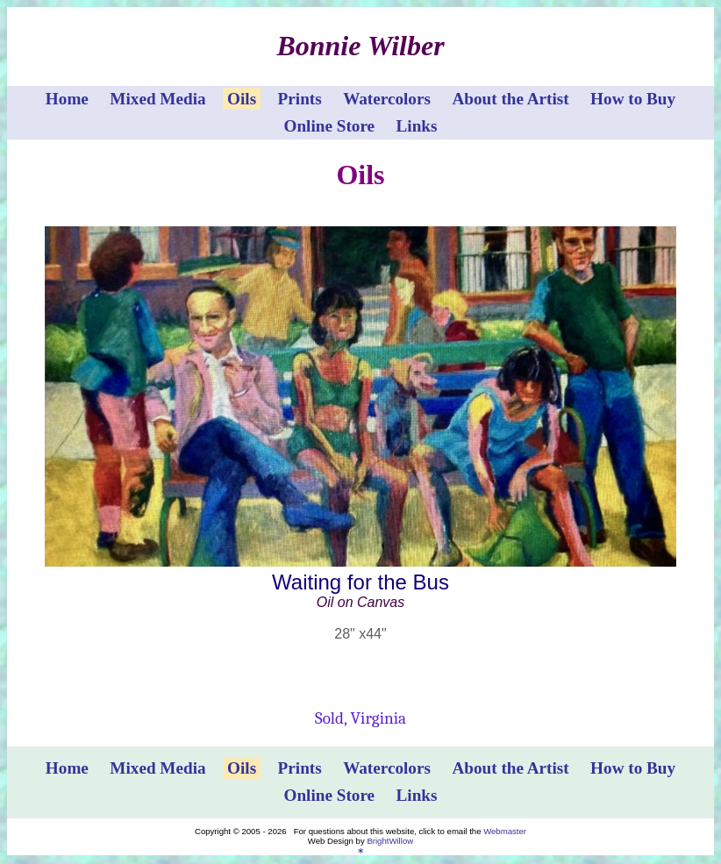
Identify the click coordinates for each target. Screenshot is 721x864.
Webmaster (504, 831)
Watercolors (387, 98)
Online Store (329, 126)
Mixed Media (157, 98)
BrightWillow (390, 841)
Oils (241, 98)
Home (67, 98)
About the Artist (510, 98)
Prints (300, 98)
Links (417, 126)
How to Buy (632, 98)
